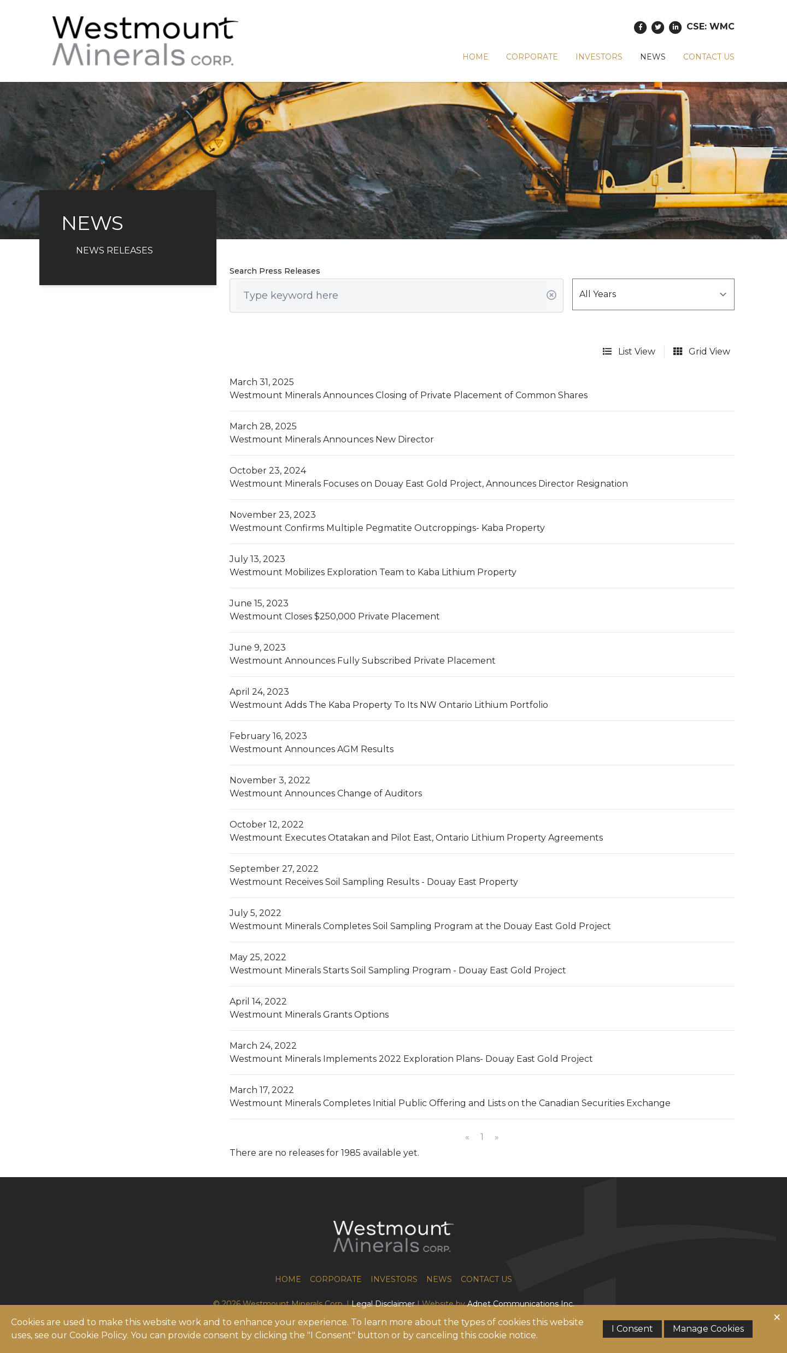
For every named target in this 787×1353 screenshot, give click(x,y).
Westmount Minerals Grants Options (309, 1014)
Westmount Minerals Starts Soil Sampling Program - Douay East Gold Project (398, 970)
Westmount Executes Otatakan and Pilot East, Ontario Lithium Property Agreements (416, 837)
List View (629, 351)
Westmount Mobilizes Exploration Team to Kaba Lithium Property (373, 572)
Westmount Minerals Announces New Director (332, 439)
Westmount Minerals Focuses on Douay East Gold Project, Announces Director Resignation (429, 483)
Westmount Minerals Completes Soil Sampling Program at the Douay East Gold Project (420, 926)
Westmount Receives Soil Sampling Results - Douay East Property (374, 882)
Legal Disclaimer (383, 1304)
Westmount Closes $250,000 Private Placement (335, 616)
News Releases (114, 250)
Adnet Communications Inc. (520, 1304)
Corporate (532, 57)
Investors (598, 57)
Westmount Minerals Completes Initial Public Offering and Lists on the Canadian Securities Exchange (450, 1103)
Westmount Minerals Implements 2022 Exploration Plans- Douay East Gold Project (411, 1059)
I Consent (632, 1329)
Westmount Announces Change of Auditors (326, 793)
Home (475, 57)
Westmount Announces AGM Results (311, 749)
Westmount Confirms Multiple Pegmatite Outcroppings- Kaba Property (387, 528)
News (653, 57)
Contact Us (709, 57)
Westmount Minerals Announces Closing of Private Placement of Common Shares (409, 395)
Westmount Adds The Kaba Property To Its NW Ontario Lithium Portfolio (389, 705)
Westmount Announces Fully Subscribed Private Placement (363, 660)
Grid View (701, 351)
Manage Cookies (708, 1329)
